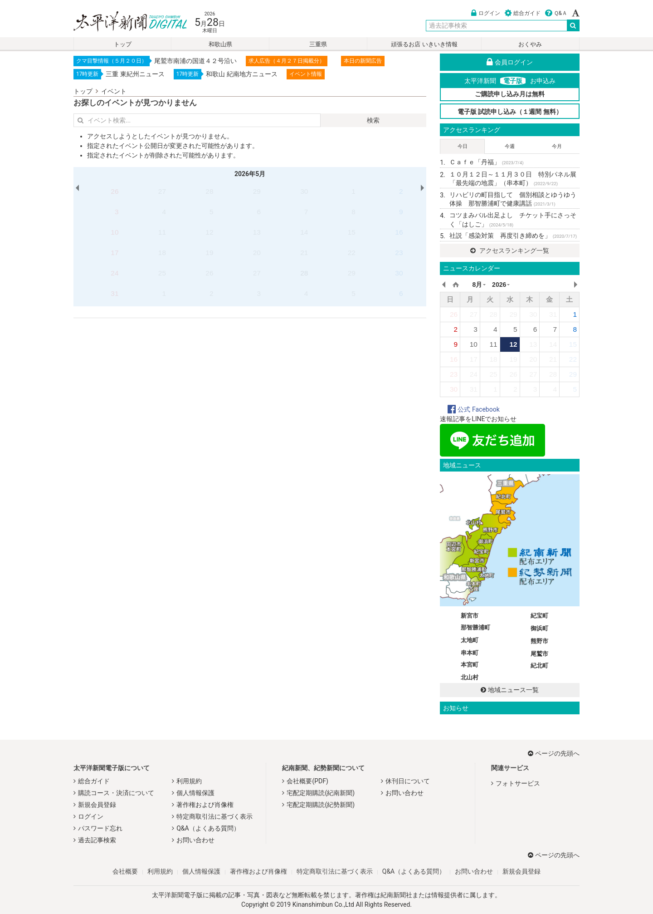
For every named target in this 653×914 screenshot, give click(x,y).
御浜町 (539, 628)
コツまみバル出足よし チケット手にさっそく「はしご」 (512, 219)
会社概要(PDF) (307, 781)
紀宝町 (539, 615)
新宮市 (469, 615)
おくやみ (530, 44)
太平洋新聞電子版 (123, 22)
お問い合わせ (195, 840)
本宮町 (469, 664)
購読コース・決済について (116, 792)
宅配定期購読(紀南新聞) (321, 792)
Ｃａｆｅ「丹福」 (486, 162)
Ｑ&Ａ (556, 13)
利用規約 (189, 781)
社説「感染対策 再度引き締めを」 (513, 235)
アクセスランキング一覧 (509, 250)
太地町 (469, 640)
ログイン (485, 13)
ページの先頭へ (554, 753)
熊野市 (539, 641)
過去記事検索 (97, 840)
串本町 (469, 652)
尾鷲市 (539, 653)
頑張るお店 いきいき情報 (424, 44)
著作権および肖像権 (205, 804)
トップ (123, 44)
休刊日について (407, 781)
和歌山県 (220, 44)
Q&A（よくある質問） (207, 828)
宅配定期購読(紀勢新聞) (321, 804)
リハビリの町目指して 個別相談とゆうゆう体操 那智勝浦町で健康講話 (512, 199)
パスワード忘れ (100, 828)
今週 (510, 146)
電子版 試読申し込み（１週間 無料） (510, 111)
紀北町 (539, 665)
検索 (373, 120)
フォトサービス (518, 783)
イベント (114, 91)
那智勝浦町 (475, 627)
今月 (557, 146)
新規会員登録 (97, 804)
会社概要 (125, 871)
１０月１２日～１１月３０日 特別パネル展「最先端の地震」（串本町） (512, 179)
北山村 (469, 677)
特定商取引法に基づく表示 (214, 816)
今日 (463, 146)
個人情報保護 (195, 792)
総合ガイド (523, 13)
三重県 (318, 44)
